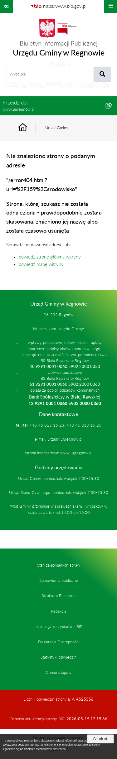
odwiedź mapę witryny (41, 264)
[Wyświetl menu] (110, 6)
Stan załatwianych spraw (58, 565)
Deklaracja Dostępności (58, 642)
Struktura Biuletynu (59, 596)
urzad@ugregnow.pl (64, 439)
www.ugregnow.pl (76, 453)
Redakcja (58, 611)
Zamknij (100, 739)
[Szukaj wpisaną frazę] (102, 74)
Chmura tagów (58, 672)
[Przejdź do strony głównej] (59, 39)
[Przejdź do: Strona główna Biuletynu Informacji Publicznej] (30, 128)
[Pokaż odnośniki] (6, 6)
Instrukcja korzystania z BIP (58, 627)
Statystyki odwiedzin (58, 657)
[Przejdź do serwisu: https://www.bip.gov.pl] (58, 6)
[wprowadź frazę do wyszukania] (50, 74)
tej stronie (50, 744)
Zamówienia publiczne (58, 581)
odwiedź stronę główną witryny (50, 257)
